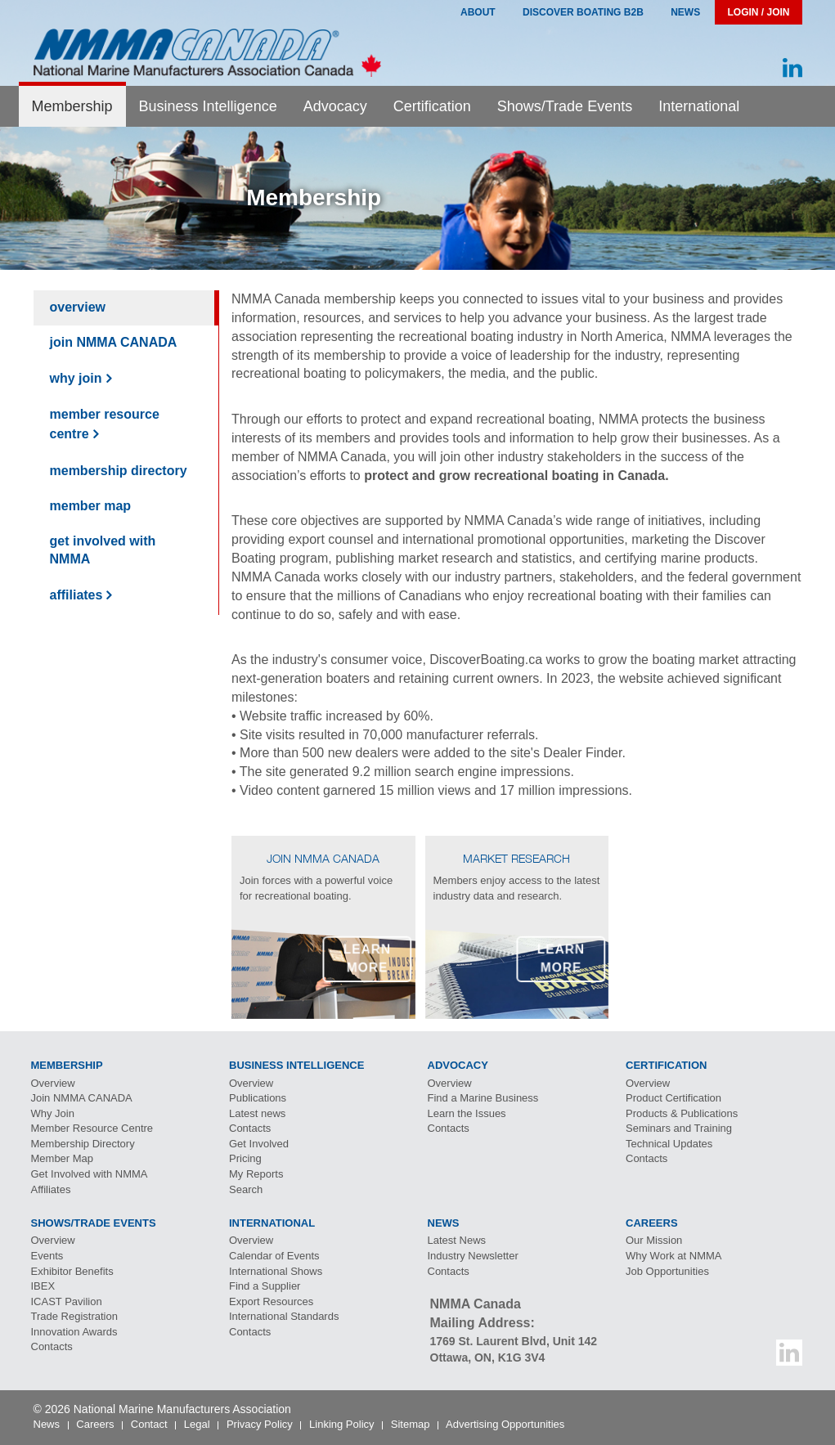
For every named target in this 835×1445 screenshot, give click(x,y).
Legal (197, 1424)
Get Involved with (103, 550)
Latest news (257, 1113)
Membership (72, 106)
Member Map (91, 506)
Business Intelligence (208, 106)
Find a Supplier (264, 1286)
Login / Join (758, 12)
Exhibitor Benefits (72, 1271)
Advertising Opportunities (505, 1424)
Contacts (250, 1128)
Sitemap (410, 1424)
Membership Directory (118, 471)
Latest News (457, 1240)
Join (113, 342)
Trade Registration (74, 1316)
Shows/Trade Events (564, 106)
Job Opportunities (667, 1271)
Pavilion (66, 1301)
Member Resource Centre (104, 424)
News (685, 12)
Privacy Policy (260, 1424)
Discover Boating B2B (583, 12)
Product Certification (673, 1098)
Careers (95, 1424)
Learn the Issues (467, 1113)
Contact (149, 1424)
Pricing (245, 1158)
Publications (257, 1098)
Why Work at (674, 1256)
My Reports (256, 1174)
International (698, 106)
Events (47, 1256)
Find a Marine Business (483, 1098)
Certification (432, 106)
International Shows (275, 1271)
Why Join (76, 378)
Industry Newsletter (473, 1256)
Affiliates (76, 595)
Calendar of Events (274, 1256)
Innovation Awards (74, 1332)
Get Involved (259, 1144)
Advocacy (335, 106)
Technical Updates (669, 1144)
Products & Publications (682, 1113)
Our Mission (654, 1240)
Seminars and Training (679, 1128)
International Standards (284, 1316)
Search (246, 1189)
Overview (77, 307)
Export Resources (271, 1301)
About (478, 12)
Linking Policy (342, 1424)
